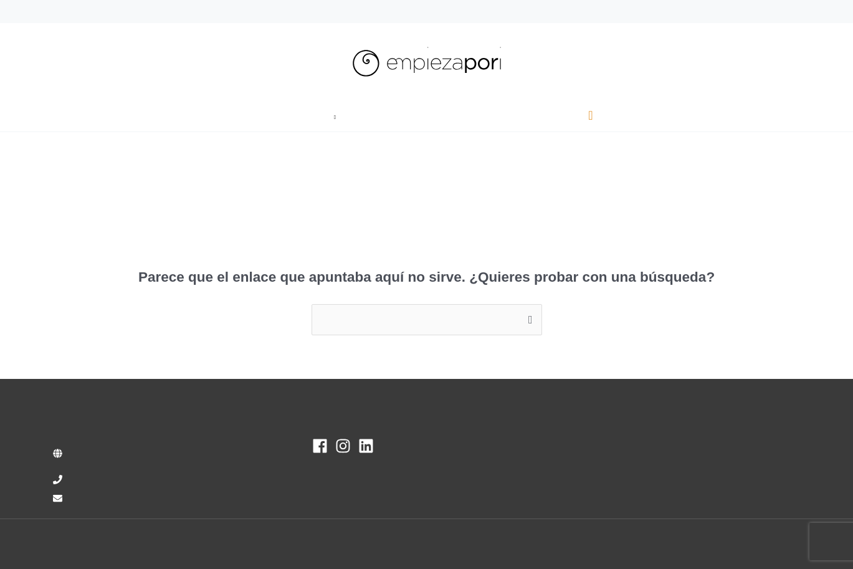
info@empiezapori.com (163, 11)
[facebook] (322, 446)
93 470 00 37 (80, 11)
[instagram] (345, 446)
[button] (344, 115)
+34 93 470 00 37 (108, 479)
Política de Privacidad (668, 543)
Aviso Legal (590, 543)
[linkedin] (368, 446)
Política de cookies (761, 543)
